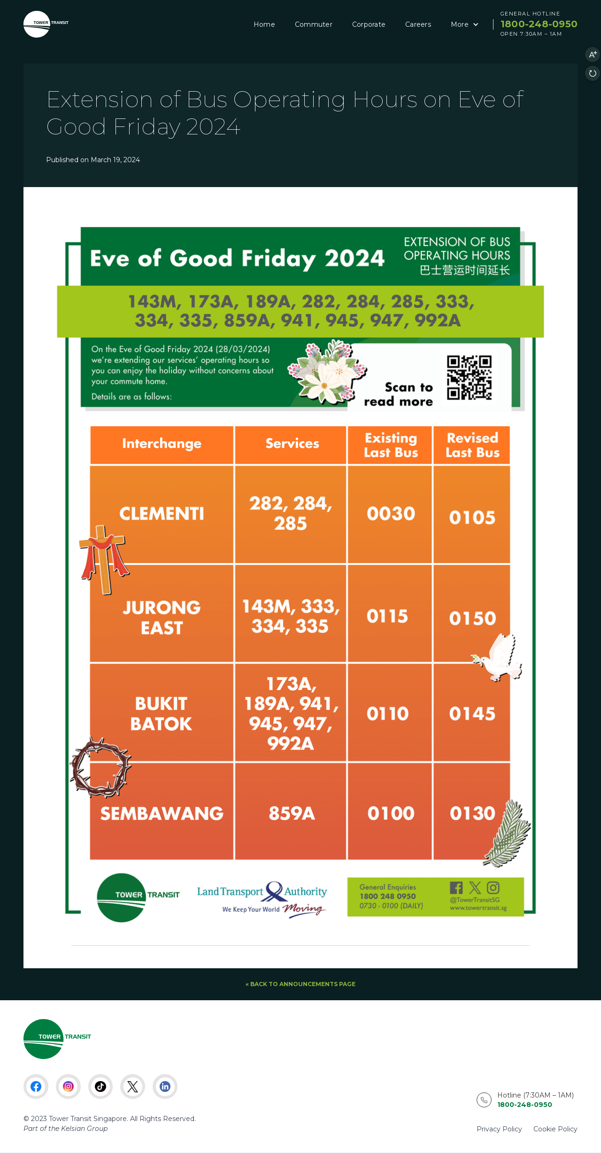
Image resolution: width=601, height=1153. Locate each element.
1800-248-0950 (539, 24)
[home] (46, 24)
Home (264, 24)
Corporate (368, 24)
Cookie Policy (555, 1129)
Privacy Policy (499, 1129)
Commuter (313, 24)
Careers (418, 24)
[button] (463, 24)
